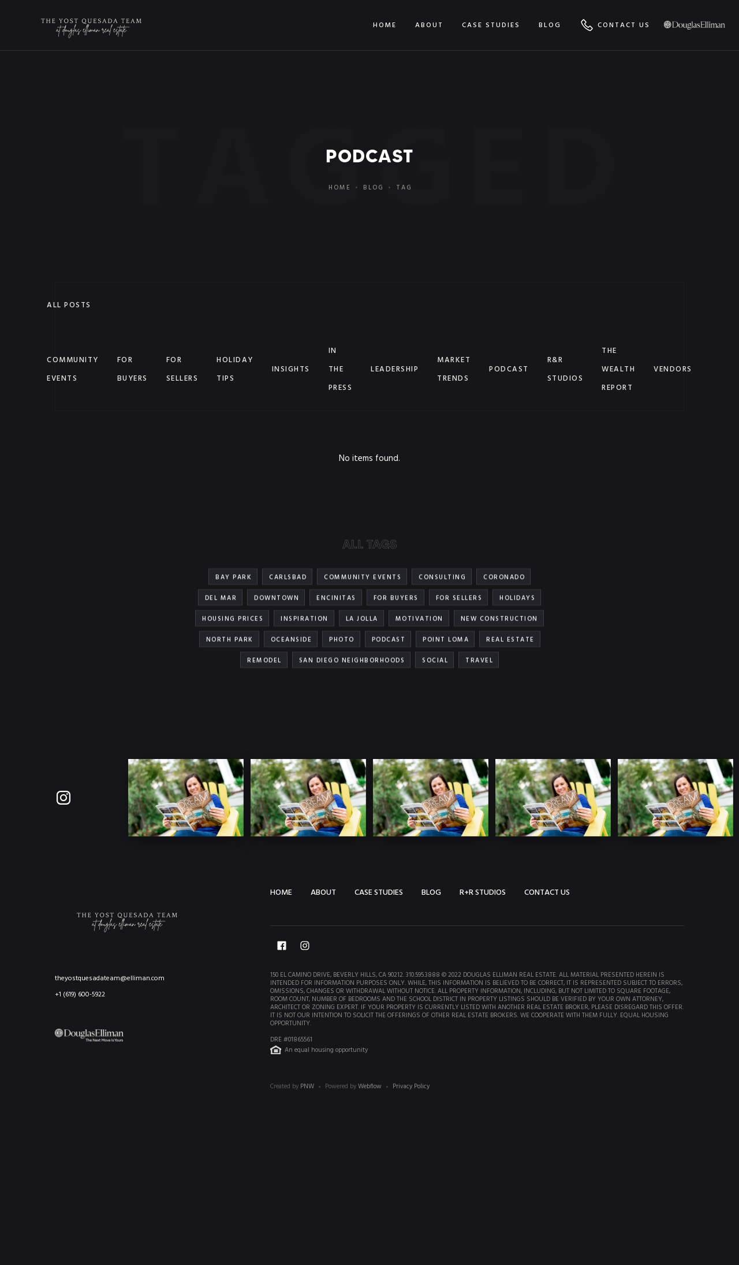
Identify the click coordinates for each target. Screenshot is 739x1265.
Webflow (370, 1086)
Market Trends (454, 369)
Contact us (547, 892)
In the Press (341, 369)
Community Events (73, 369)
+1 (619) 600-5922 (80, 994)
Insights (291, 369)
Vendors (673, 369)
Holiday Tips (235, 369)
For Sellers (182, 369)
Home (340, 188)
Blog (373, 188)
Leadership (395, 369)
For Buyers (132, 369)
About (323, 892)
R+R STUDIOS (483, 892)
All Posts (69, 305)
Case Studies (378, 892)
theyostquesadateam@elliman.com (110, 978)
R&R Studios (565, 369)
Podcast (509, 369)
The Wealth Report (618, 369)
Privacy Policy (411, 1086)
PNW (307, 1086)
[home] (91, 25)
